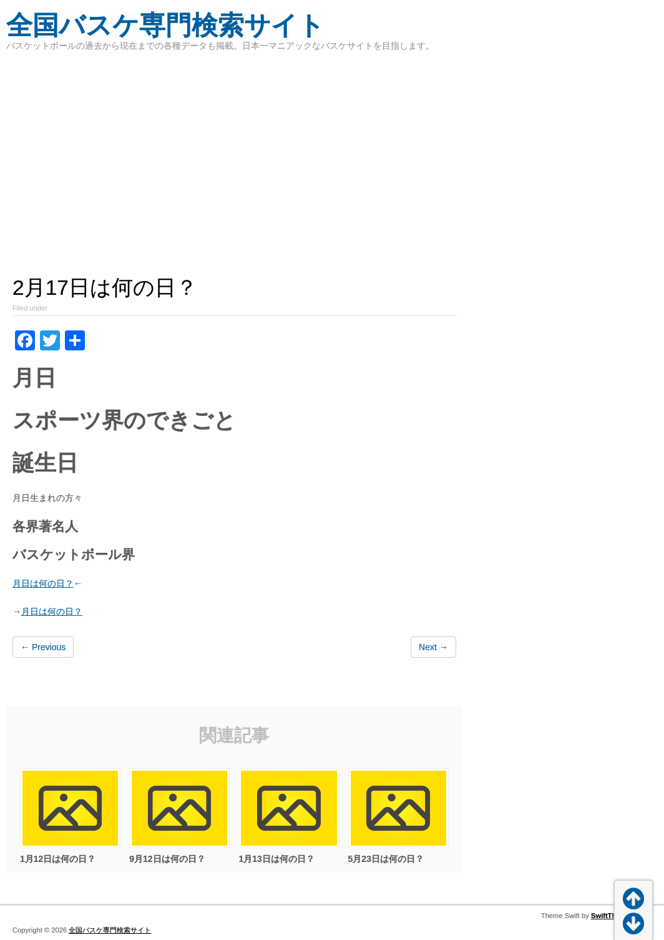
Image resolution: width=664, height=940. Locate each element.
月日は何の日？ (43, 583)
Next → (433, 647)
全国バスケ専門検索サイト (165, 25)
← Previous (43, 647)
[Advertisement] (332, 156)
